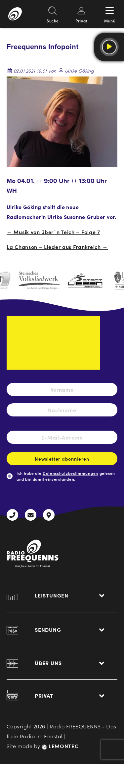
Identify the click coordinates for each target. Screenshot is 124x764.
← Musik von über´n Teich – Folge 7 (53, 231)
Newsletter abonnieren (62, 460)
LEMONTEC (60, 745)
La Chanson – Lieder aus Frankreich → (57, 246)
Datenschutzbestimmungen (70, 473)
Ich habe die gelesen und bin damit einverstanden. (66, 476)
